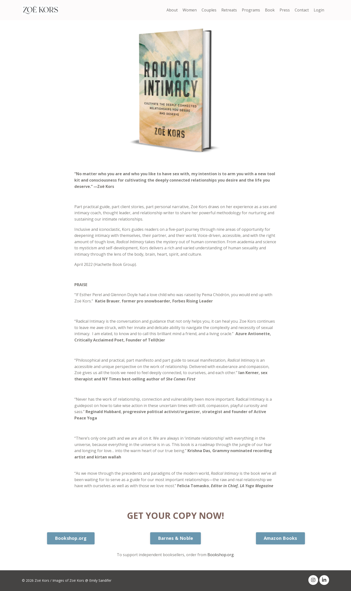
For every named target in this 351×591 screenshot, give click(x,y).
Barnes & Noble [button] (175, 538)
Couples (209, 10)
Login (319, 10)
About (172, 10)
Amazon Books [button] (280, 538)
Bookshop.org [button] (71, 538)
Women (190, 10)
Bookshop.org (220, 554)
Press (285, 10)
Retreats (229, 10)
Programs (251, 10)
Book (270, 10)
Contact (302, 10)
